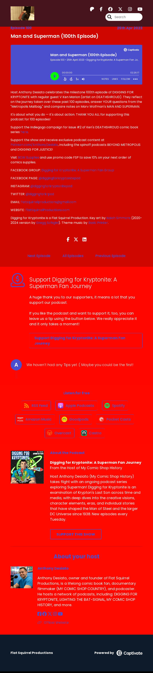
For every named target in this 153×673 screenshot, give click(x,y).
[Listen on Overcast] (59, 435)
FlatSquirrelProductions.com (47, 210)
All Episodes (72, 255)
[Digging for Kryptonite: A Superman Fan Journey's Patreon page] (92, 9)
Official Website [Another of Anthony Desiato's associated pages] (53, 624)
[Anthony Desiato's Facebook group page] (44, 616)
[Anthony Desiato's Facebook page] (39, 616)
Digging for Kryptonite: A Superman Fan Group (77, 170)
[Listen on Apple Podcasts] (76, 406)
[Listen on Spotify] (115, 406)
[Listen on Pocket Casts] (116, 420)
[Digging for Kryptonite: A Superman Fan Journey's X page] (118, 9)
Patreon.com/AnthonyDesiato (34, 144)
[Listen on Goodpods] (75, 420)
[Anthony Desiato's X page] (49, 616)
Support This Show (75, 536)
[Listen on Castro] (92, 435)
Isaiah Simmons (118, 218)
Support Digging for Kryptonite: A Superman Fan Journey (79, 340)
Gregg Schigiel (47, 222)
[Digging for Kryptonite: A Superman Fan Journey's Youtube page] (137, 9)
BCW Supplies (28, 157)
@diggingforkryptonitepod (59, 178)
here (24, 132)
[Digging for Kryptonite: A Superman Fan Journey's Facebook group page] (108, 9)
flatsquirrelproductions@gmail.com (48, 202)
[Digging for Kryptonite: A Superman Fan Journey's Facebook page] (99, 9)
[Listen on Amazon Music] (34, 420)
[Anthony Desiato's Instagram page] (54, 616)
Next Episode (38, 255)
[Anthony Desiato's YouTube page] (59, 616)
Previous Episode (110, 255)
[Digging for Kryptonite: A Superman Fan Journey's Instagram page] (127, 9)
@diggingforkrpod (40, 194)
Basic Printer (98, 222)
